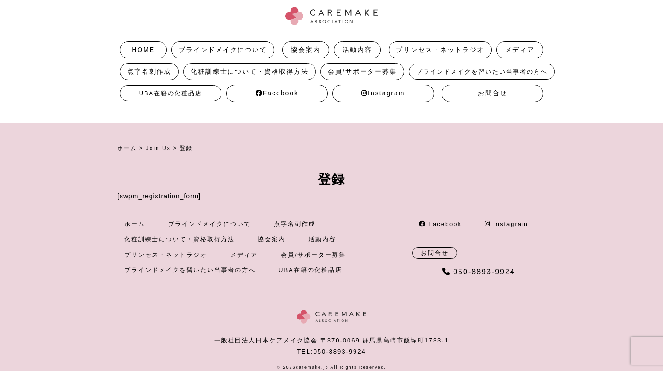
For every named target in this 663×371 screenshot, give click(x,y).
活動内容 (357, 49)
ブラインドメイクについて (223, 49)
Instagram (383, 93)
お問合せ (492, 93)
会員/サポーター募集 (362, 71)
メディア (520, 49)
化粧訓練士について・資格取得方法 (249, 71)
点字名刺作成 (149, 71)
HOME (143, 49)
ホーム (134, 223)
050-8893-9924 (478, 272)
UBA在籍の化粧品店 (170, 93)
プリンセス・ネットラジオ (440, 49)
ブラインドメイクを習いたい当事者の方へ (481, 71)
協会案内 (305, 49)
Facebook (277, 93)
